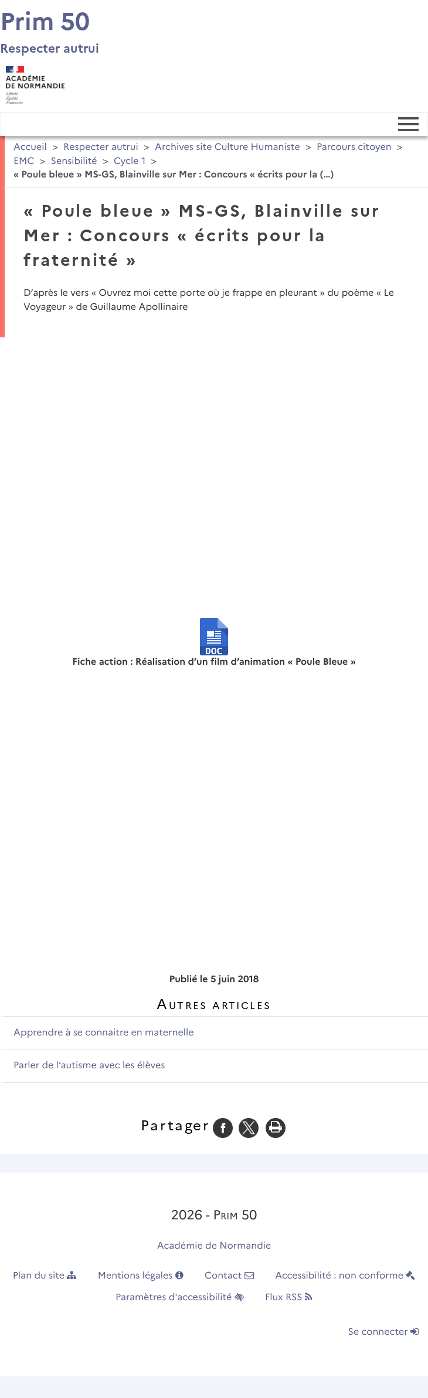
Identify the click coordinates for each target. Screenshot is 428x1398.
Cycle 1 (129, 161)
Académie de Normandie (214, 1246)
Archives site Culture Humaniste (227, 147)
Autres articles (214, 1004)
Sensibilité (74, 161)
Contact (229, 1275)
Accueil (30, 147)
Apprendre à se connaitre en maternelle (103, 1032)
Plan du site (45, 1275)
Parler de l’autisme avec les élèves (89, 1065)
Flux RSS (288, 1297)
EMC (23, 161)
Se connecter (383, 1332)
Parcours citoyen (354, 147)
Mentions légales (141, 1275)
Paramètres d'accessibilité (180, 1297)
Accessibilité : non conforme (345, 1275)
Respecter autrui (100, 147)
